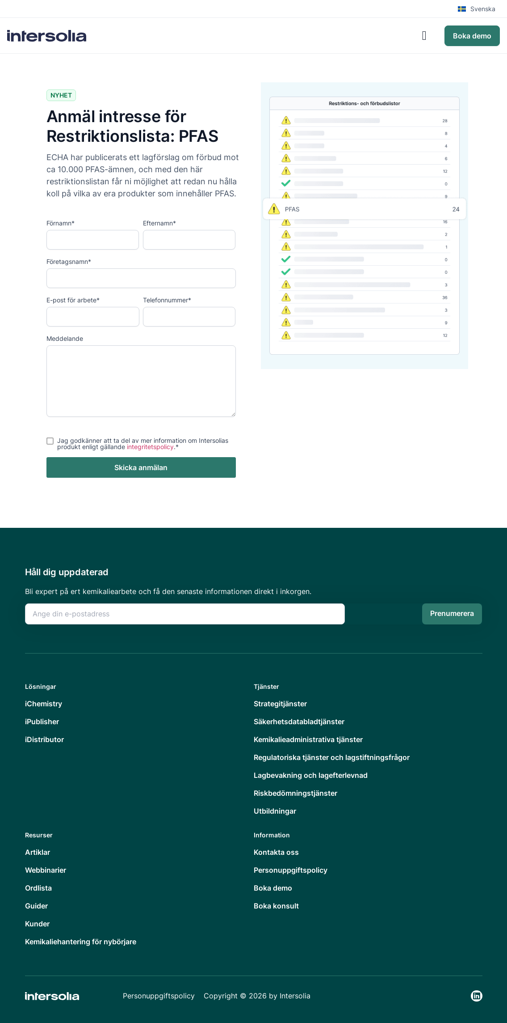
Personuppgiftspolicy (159, 995)
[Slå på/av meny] (424, 36)
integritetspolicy (150, 446)
